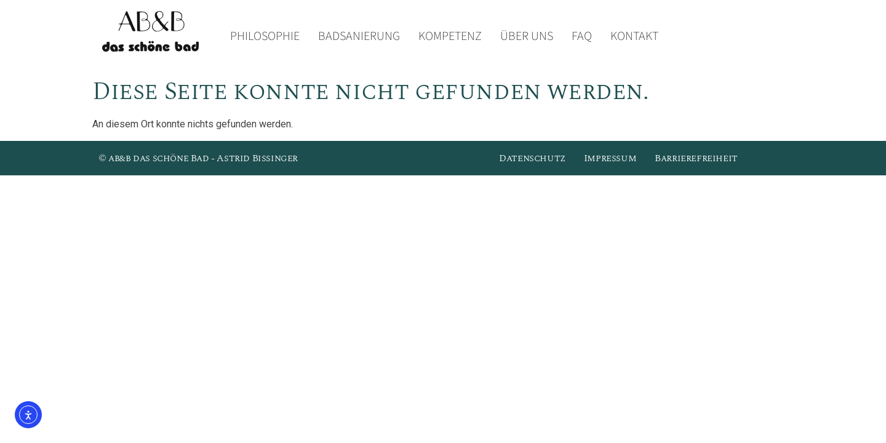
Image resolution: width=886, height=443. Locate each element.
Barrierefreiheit (696, 158)
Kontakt (634, 36)
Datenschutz (532, 158)
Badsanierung (359, 36)
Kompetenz (450, 36)
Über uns (526, 36)
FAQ (582, 36)
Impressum (610, 158)
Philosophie (265, 36)
